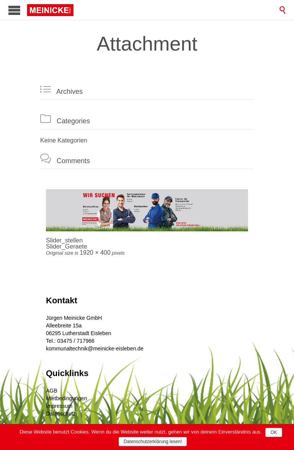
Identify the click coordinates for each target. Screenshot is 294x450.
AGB (51, 391)
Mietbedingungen (66, 398)
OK (273, 432)
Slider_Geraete (66, 246)
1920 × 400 (95, 252)
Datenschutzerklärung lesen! (153, 441)
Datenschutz (61, 414)
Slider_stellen (64, 240)
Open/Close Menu (14, 10)
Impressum (59, 406)
